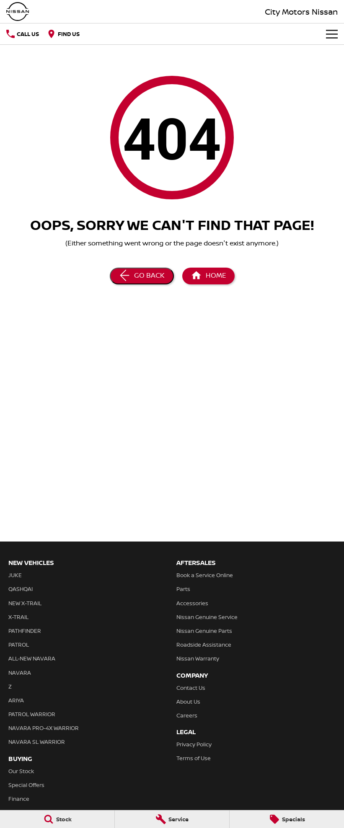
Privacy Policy (194, 744)
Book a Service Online (204, 575)
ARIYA (16, 700)
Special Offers (26, 785)
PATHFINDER (24, 631)
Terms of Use (193, 758)
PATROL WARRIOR (31, 714)
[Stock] (57, 819)
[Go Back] (142, 276)
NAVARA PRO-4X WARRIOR (43, 728)
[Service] (172, 819)
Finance (18, 798)
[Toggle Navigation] (332, 33)
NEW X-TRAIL (24, 603)
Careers (186, 715)
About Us (188, 701)
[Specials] (287, 819)
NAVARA (19, 672)
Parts (183, 589)
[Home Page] (208, 276)
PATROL (18, 644)
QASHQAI (20, 589)
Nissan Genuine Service (207, 617)
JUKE (15, 575)
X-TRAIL (18, 617)
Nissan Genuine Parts (204, 631)
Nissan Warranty (197, 658)
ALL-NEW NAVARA (31, 658)
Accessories (192, 603)
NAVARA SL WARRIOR (36, 741)
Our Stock (21, 771)
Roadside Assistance (203, 644)
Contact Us (190, 687)
